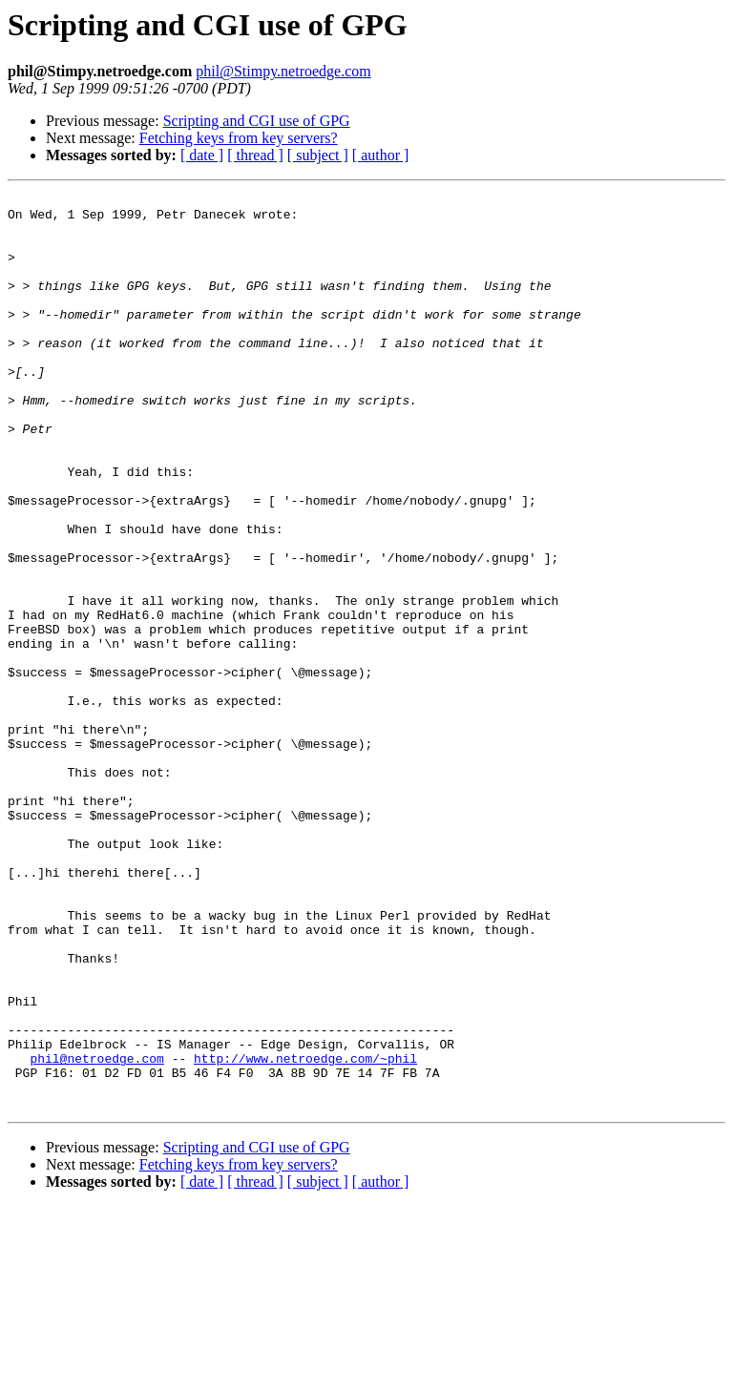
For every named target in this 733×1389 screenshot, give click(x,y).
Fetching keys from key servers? (238, 138)
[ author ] (380, 155)
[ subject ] (317, 155)
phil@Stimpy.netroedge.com (283, 71)
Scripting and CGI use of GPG (256, 121)
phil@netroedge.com (96, 1232)
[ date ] (201, 155)
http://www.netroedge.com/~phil (305, 1232)
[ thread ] (255, 155)
